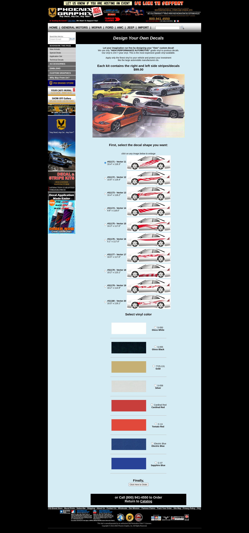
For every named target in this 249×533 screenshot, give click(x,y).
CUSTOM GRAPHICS (60, 73)
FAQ (199, 508)
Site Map (177, 508)
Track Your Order (164, 508)
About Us (101, 508)
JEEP (131, 27)
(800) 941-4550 (137, 497)
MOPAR (96, 27)
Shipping (91, 508)
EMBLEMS (55, 68)
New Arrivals (55, 49)
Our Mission (134, 508)
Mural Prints (69, 508)
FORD (109, 27)
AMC (120, 27)
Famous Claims (148, 508)
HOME (53, 27)
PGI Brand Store (55, 508)
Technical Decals (56, 60)
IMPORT (143, 27)
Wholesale (122, 508)
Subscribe (81, 508)
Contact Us (111, 508)
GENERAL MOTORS (74, 27)
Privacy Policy (189, 508)
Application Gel (56, 56)
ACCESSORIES (57, 64)
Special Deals (55, 53)
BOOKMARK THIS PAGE (60, 46)
